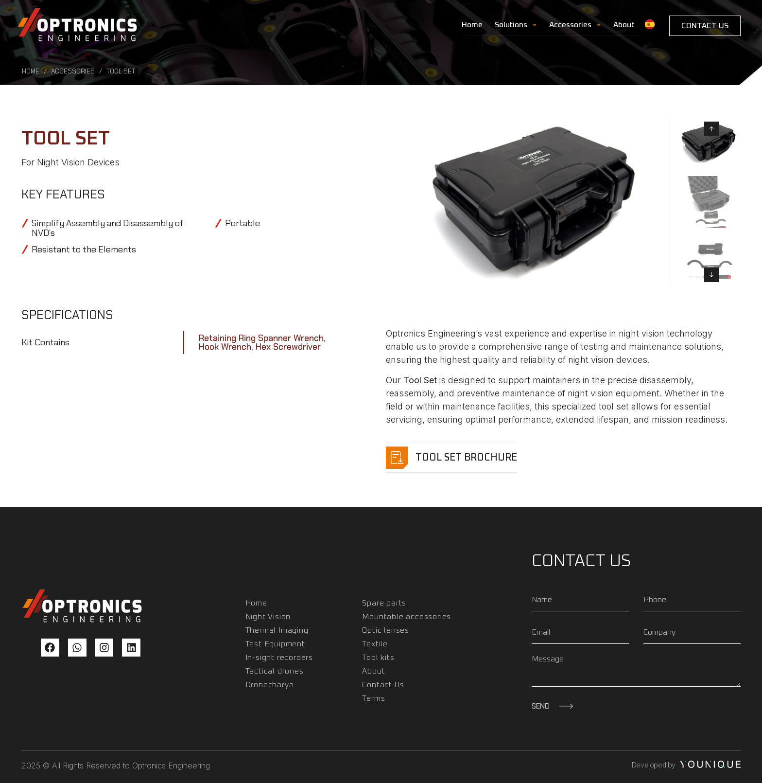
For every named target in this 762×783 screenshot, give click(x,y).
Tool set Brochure (466, 458)
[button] (711, 129)
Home (472, 25)
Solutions (516, 25)
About (623, 25)
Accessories (575, 25)
